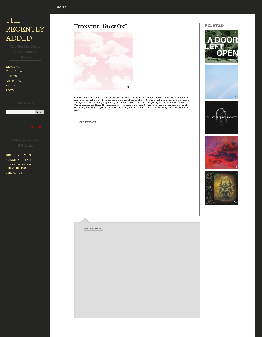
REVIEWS (13, 66)
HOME (61, 8)
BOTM (10, 85)
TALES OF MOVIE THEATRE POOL (19, 166)
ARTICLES (13, 80)
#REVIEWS (87, 122)
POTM (10, 90)
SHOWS (11, 76)
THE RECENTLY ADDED (25, 29)
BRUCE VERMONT (19, 155)
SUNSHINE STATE (19, 159)
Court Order (14, 71)
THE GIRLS (14, 172)
